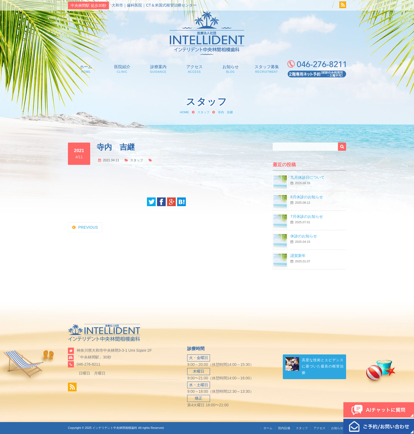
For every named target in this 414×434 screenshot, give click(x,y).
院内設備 (284, 428)
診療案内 (158, 68)
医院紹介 (122, 68)
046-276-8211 (88, 364)
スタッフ (203, 112)
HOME (184, 112)
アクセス (194, 68)
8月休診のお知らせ (306, 197)
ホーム (86, 68)
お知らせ (230, 68)
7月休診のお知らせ (306, 216)
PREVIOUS (88, 227)
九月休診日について (307, 177)
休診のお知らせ (303, 236)
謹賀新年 (298, 255)
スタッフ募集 (267, 68)
